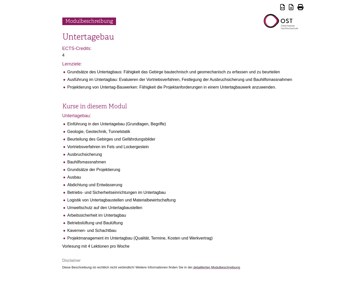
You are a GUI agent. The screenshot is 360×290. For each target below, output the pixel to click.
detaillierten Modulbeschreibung (216, 267)
